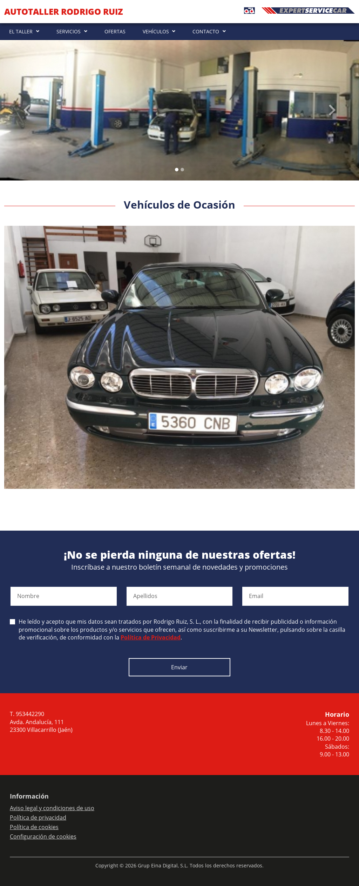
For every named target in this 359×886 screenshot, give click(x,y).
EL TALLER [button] (21, 31)
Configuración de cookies (43, 836)
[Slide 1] (182, 169)
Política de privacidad (38, 817)
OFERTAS (115, 31)
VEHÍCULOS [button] (156, 31)
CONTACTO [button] (205, 31)
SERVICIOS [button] (68, 31)
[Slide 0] (176, 169)
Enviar (179, 667)
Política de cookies (34, 827)
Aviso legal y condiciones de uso (52, 808)
